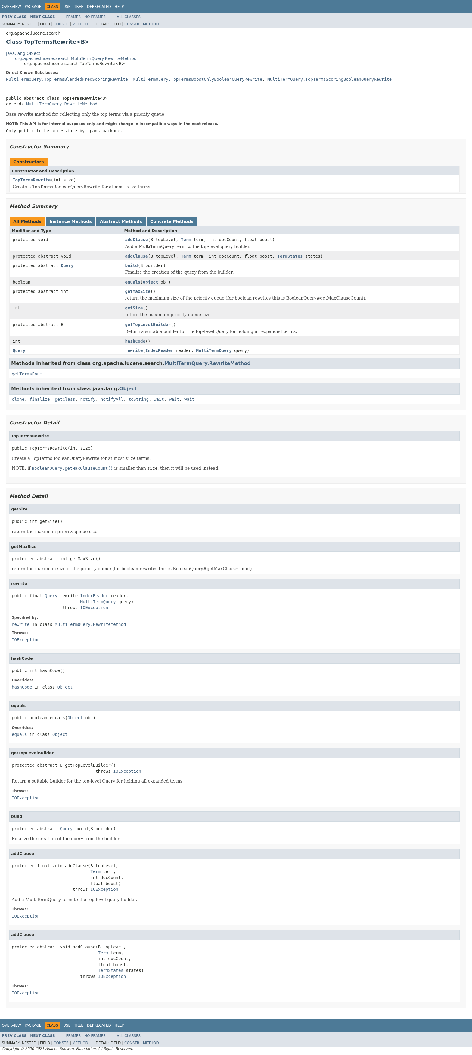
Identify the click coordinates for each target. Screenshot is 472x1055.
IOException (94, 607)
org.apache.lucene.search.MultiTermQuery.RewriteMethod (76, 58)
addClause (136, 239)
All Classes (129, 17)
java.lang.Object (23, 53)
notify (88, 399)
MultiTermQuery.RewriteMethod (61, 104)
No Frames (95, 17)
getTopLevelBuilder (148, 324)
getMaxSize (138, 291)
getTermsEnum (27, 374)
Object (150, 282)
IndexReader (159, 350)
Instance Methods (70, 221)
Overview (11, 7)
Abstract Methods (121, 221)
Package (33, 7)
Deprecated (99, 7)
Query (67, 265)
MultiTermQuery (214, 350)
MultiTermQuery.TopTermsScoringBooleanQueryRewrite (329, 79)
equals (133, 282)
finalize (40, 399)
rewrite (134, 350)
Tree (78, 7)
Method (80, 24)
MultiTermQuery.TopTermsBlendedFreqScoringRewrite (67, 79)
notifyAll (112, 399)
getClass (65, 399)
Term (186, 239)
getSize (134, 308)
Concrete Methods (172, 221)
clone (18, 399)
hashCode (135, 341)
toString (139, 399)
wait (159, 399)
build (131, 265)
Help (119, 7)
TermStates (290, 256)
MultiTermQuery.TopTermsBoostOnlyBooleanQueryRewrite (197, 79)
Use (66, 7)
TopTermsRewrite (32, 179)
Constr (61, 24)
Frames (73, 17)
